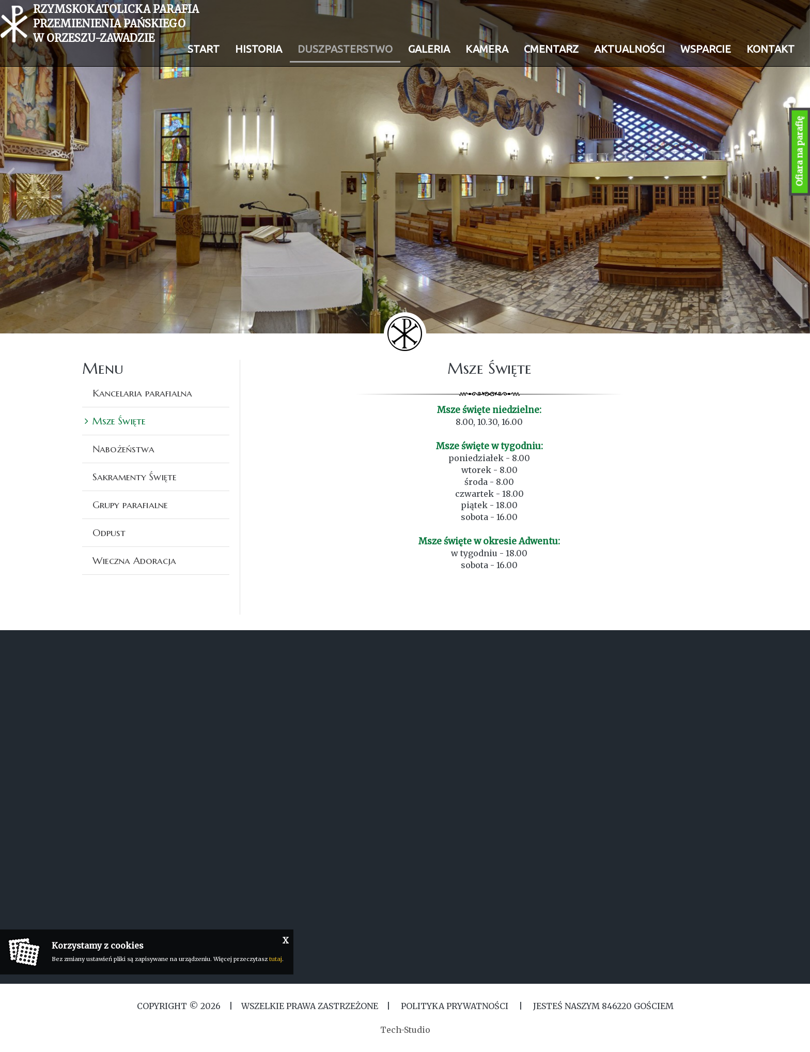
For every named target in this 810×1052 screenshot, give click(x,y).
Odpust (109, 532)
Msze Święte (119, 421)
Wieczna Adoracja (134, 560)
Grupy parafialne (130, 504)
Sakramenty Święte (134, 476)
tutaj (275, 959)
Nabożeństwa (123, 449)
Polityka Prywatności (454, 1006)
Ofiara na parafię (800, 152)
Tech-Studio (405, 1030)
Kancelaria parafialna (142, 393)
